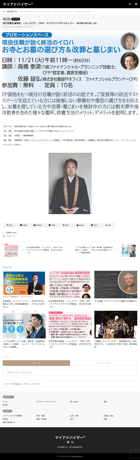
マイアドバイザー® (70, 437)
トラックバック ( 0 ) (103, 363)
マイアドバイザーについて (46, 402)
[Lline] (52, 225)
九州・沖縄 (74, 416)
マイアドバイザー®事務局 (12, 416)
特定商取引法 (62, 447)
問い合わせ (74, 402)
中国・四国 (40, 416)
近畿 (105, 419)
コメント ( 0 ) (36, 363)
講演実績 (15, 19)
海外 (71, 419)
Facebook (68, 442)
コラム (5, 402)
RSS (72, 442)
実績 (6, 19)
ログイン (26, 384)
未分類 (5, 405)
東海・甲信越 (41, 419)
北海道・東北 (108, 416)
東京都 (5, 419)
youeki (14, 233)
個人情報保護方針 (75, 447)
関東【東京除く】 (9, 422)
